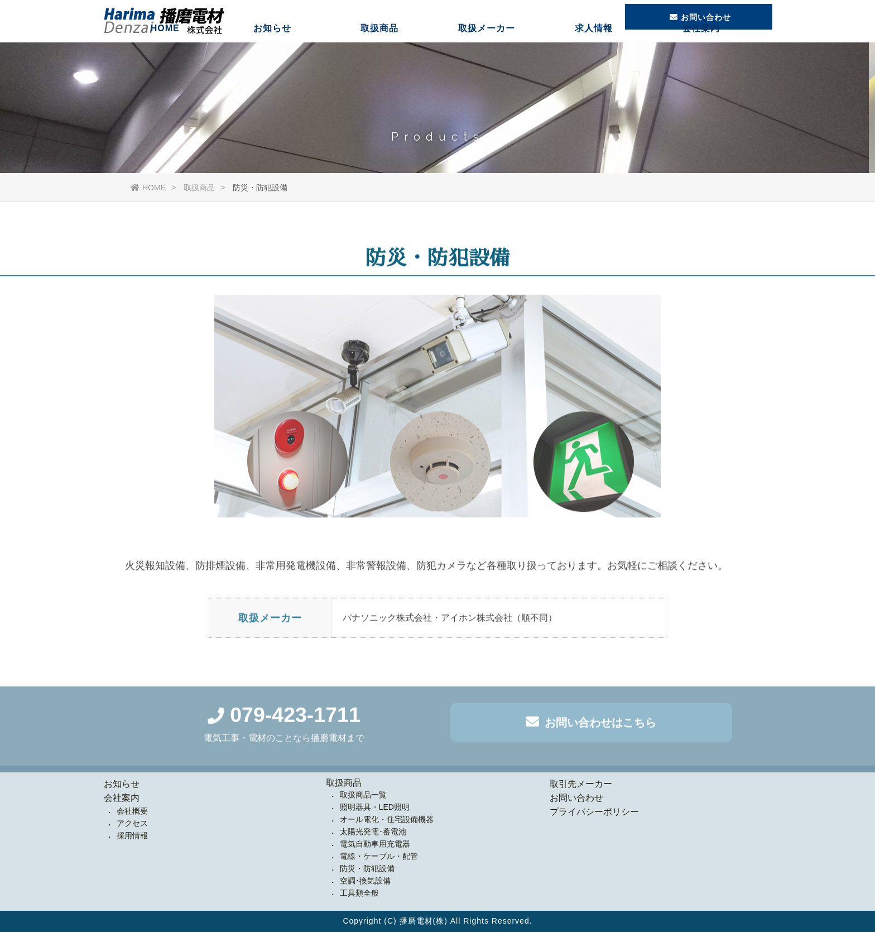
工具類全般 (359, 892)
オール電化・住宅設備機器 (387, 819)
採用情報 (132, 835)
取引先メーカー (581, 784)
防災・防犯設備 (367, 868)
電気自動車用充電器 (375, 843)
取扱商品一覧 (363, 794)
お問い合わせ (576, 798)
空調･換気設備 (365, 880)
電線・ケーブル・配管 (379, 856)
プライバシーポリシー (594, 811)
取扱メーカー (486, 52)
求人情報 (594, 52)
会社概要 (132, 810)
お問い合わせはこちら (591, 724)
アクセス (132, 823)
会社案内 (701, 52)
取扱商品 (379, 52)
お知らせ (272, 52)
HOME (165, 52)
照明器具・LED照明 (375, 807)
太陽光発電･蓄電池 (373, 831)
